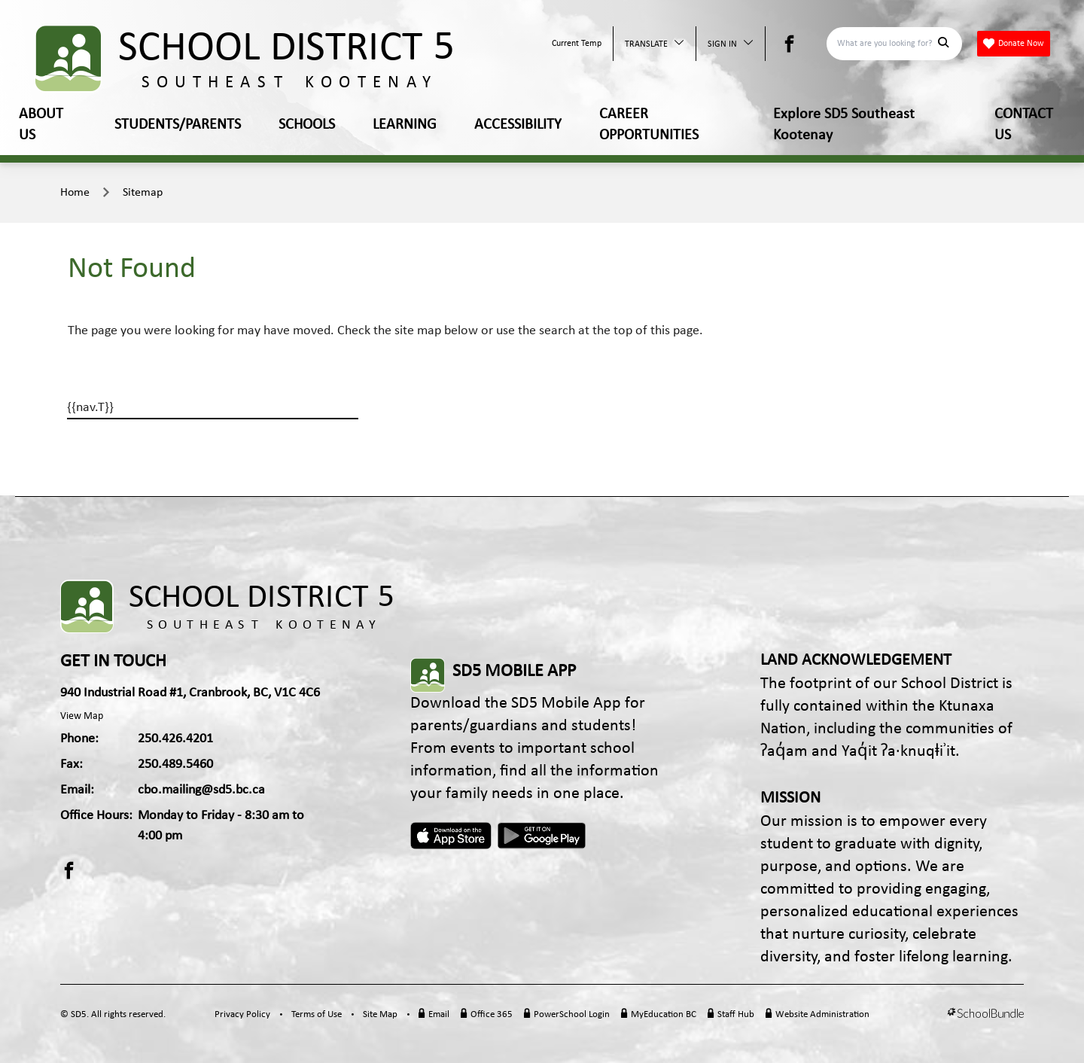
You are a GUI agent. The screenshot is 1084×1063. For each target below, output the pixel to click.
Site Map (380, 1014)
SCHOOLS (307, 124)
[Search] (886, 43)
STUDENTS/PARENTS (177, 124)
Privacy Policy (242, 1014)
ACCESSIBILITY (518, 124)
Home (75, 193)
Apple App (451, 835)
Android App (542, 835)
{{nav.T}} (90, 408)
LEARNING (405, 124)
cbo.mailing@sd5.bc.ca (201, 790)
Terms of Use (316, 1014)
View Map (81, 716)
